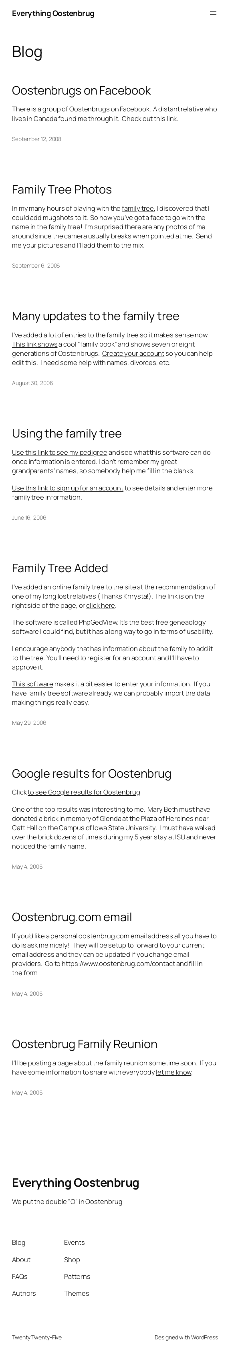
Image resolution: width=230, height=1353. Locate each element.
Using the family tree (67, 433)
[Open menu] (213, 13)
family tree (138, 208)
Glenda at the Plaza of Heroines (147, 818)
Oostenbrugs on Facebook (81, 90)
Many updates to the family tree (96, 316)
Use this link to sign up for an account (67, 487)
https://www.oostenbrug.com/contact (118, 963)
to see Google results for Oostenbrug (84, 791)
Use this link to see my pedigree (59, 452)
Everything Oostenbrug (53, 13)
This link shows (35, 344)
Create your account (133, 353)
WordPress (204, 1337)
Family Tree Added (60, 568)
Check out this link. (150, 118)
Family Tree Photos (62, 189)
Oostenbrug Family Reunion (84, 1044)
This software (32, 683)
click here (100, 605)
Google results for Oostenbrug (91, 773)
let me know (173, 1072)
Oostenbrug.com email (72, 917)
